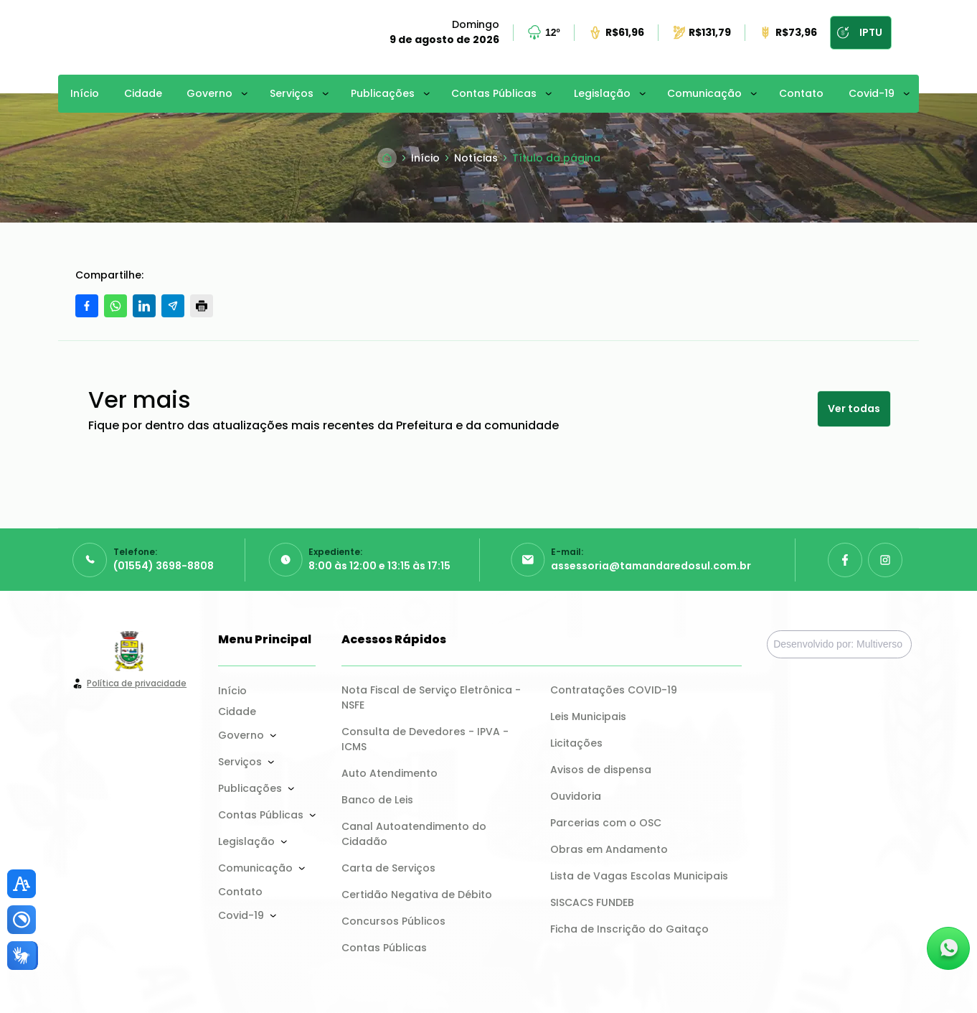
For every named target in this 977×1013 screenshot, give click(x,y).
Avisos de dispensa (600, 769)
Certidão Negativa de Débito (416, 894)
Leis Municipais (588, 716)
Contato (801, 93)
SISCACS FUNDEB (592, 902)
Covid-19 (872, 93)
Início (84, 93)
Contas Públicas (494, 93)
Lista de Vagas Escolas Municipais (639, 876)
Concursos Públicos (393, 921)
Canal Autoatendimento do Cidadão (415, 834)
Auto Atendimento (389, 773)
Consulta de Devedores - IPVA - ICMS (426, 739)
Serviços (291, 93)
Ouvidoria (575, 796)
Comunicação (704, 93)
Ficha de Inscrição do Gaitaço (629, 929)
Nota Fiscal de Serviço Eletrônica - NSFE (432, 697)
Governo (209, 93)
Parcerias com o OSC (605, 823)
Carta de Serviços (388, 868)
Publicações (383, 93)
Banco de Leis (377, 800)
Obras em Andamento (609, 849)
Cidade (143, 93)
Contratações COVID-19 (613, 690)
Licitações (576, 743)
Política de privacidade (137, 683)
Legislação (602, 93)
